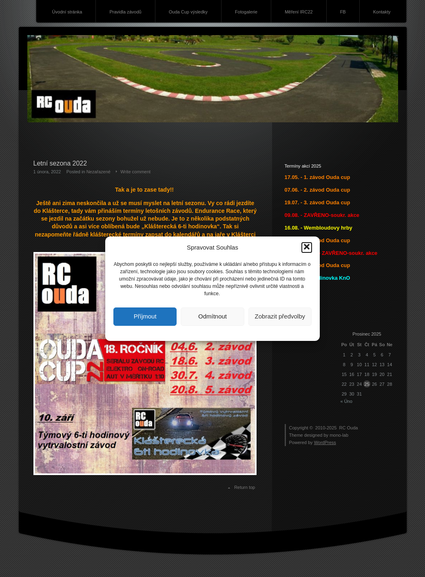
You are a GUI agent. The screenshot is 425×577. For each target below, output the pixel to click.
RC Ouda (348, 427)
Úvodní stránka (67, 11)
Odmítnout (212, 316)
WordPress (325, 442)
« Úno (346, 401)
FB (343, 11)
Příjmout (145, 316)
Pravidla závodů (125, 11)
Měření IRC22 (298, 11)
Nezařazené (98, 171)
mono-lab (339, 435)
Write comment (135, 171)
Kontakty (382, 11)
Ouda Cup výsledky (188, 11)
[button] (307, 247)
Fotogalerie (246, 11)
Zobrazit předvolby (280, 316)
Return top (244, 487)
